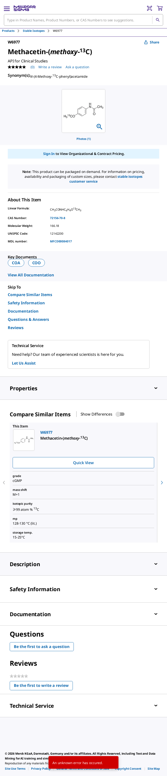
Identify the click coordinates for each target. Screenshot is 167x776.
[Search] (157, 20)
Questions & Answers (28, 319)
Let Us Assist (24, 363)
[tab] (12, 30)
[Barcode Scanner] (149, 8)
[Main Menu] (7, 8)
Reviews (16, 327)
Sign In (49, 153)
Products (8, 31)
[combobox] (83, 20)
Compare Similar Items (30, 294)
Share (151, 42)
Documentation (23, 311)
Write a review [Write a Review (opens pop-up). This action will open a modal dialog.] (50, 67)
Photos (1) (83, 139)
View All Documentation (31, 275)
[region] (83, 111)
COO (36, 262)
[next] (162, 482)
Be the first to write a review (43, 686)
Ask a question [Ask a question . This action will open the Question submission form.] (77, 67)
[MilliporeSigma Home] (25, 8)
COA (16, 262)
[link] (15, 769)
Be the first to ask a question (42, 646)
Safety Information (26, 303)
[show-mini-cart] (159, 8)
